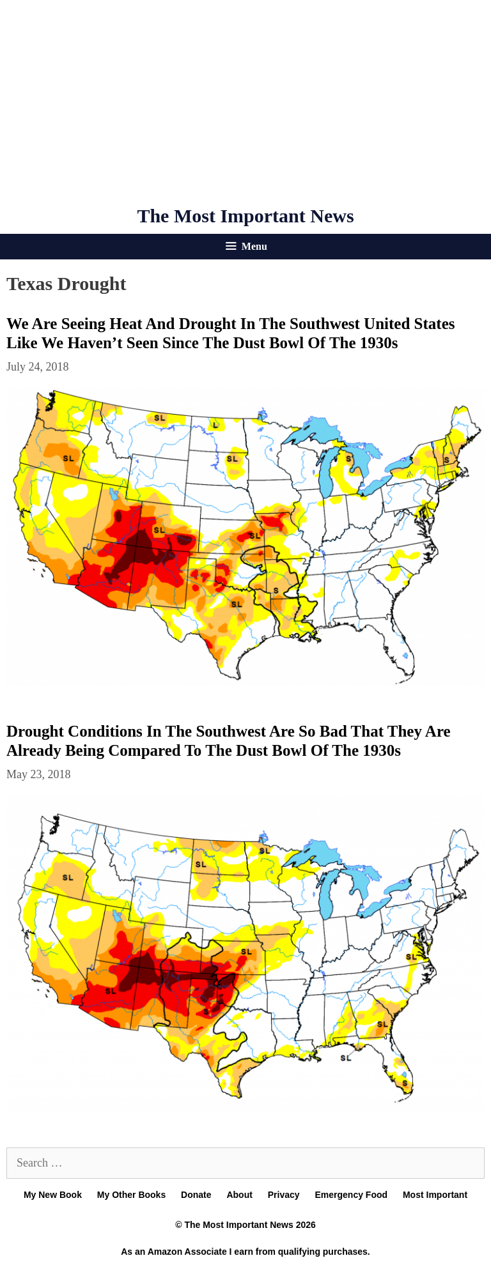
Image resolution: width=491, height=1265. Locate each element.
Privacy (284, 1195)
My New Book (53, 1195)
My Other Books (131, 1195)
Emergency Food (351, 1195)
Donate (196, 1195)
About (239, 1195)
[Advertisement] (245, 102)
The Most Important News (245, 215)
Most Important (435, 1195)
